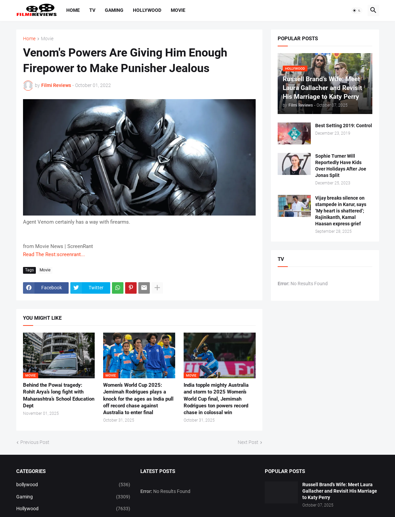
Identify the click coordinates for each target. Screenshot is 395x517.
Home (73, 10)
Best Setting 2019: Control (343, 125)
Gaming (114, 10)
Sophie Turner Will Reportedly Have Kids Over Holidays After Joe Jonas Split (340, 165)
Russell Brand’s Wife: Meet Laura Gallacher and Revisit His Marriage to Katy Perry (339, 491)
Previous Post (34, 442)
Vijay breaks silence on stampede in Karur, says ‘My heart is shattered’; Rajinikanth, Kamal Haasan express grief (340, 210)
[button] (357, 10)
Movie (178, 10)
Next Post (248, 442)
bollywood (73, 484)
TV (92, 10)
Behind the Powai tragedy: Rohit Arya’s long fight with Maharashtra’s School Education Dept (58, 395)
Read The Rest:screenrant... (54, 254)
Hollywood (147, 10)
